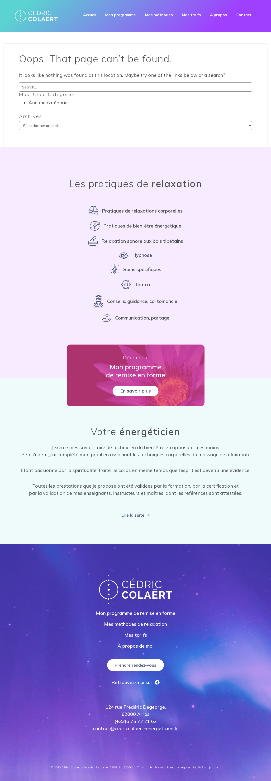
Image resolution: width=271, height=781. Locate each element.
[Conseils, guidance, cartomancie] (135, 301)
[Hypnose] (135, 255)
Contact (244, 14)
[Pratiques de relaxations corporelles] (136, 210)
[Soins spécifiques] (135, 269)
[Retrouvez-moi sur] (135, 682)
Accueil (89, 14)
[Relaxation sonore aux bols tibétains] (135, 241)
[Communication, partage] (135, 318)
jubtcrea (214, 767)
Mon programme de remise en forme (135, 613)
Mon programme (120, 14)
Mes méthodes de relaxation (135, 624)
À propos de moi (136, 646)
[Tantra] (135, 284)
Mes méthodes (159, 14)
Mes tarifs (191, 14)
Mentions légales (179, 767)
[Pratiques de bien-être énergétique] (135, 226)
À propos (218, 14)
